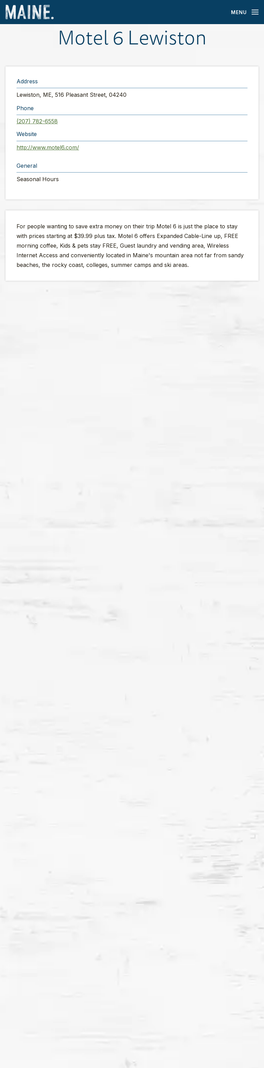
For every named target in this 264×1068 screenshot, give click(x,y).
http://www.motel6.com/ (47, 147)
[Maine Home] (30, 12)
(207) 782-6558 (37, 121)
